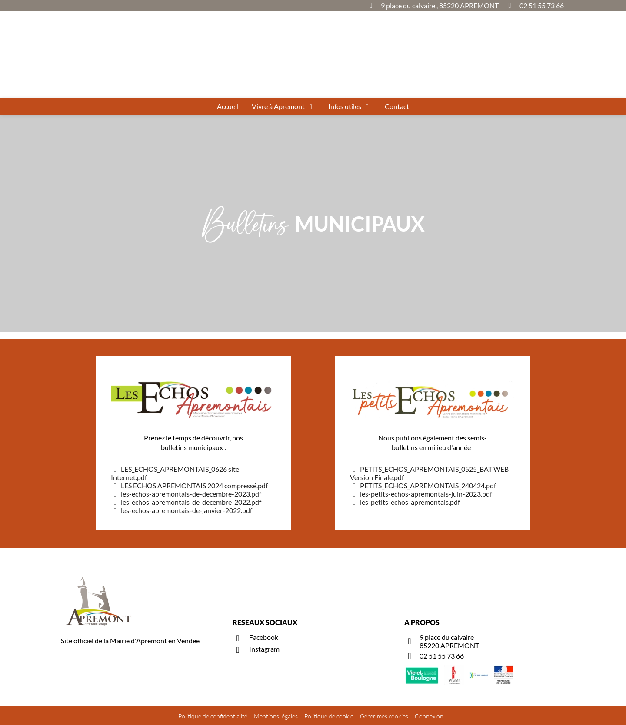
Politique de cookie (328, 716)
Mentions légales (276, 716)
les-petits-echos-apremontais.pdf (405, 502)
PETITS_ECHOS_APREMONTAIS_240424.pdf (423, 485)
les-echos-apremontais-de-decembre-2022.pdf (186, 502)
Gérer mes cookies (384, 716)
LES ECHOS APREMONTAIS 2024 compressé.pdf (189, 485)
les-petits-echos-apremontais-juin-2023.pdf (421, 494)
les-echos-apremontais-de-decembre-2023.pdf (186, 494)
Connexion (429, 716)
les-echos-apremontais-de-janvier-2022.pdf (181, 510)
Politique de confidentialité (212, 716)
